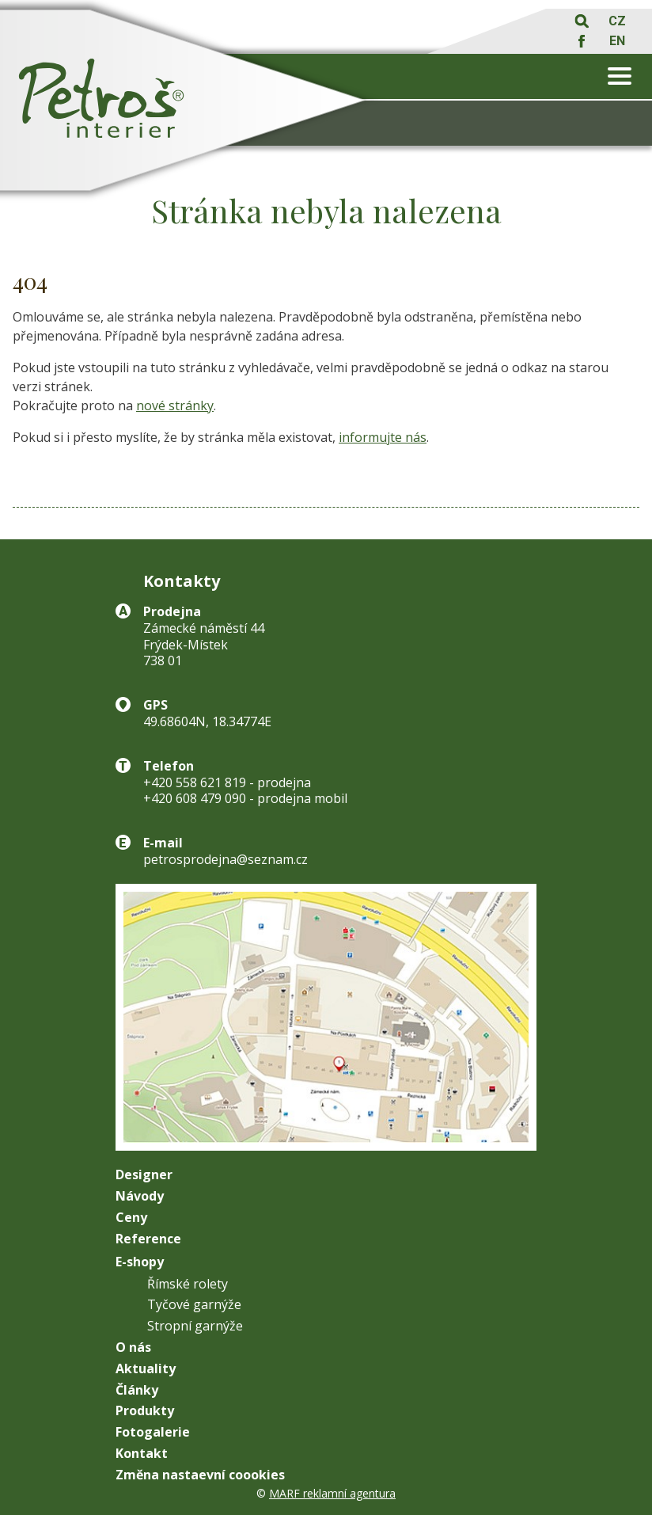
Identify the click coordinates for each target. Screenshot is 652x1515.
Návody (140, 1196)
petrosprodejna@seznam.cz (225, 859)
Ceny (131, 1217)
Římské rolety (187, 1284)
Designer (144, 1175)
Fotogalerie (153, 1432)
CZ (617, 21)
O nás (133, 1347)
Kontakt (142, 1453)
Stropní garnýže (195, 1326)
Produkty (145, 1411)
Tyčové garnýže (194, 1304)
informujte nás (382, 437)
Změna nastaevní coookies (200, 1475)
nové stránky (175, 405)
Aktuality (146, 1369)
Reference (148, 1239)
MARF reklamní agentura (332, 1493)
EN (617, 40)
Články (137, 1390)
